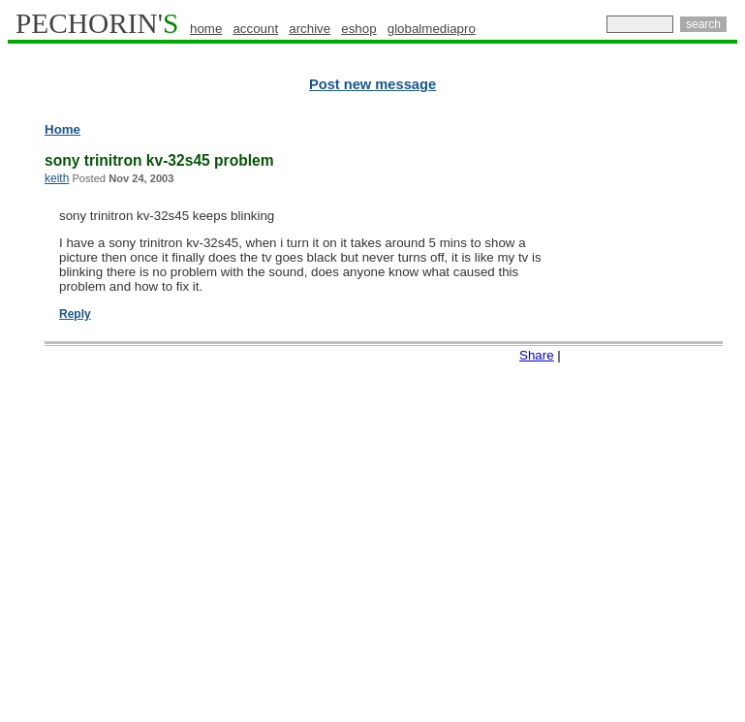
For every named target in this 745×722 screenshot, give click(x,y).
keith (57, 178)
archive (309, 28)
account (255, 28)
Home (62, 129)
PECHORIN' (97, 23)
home (206, 28)
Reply (75, 314)
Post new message (372, 84)
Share (536, 355)
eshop (358, 28)
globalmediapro (432, 28)
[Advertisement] (660, 416)
